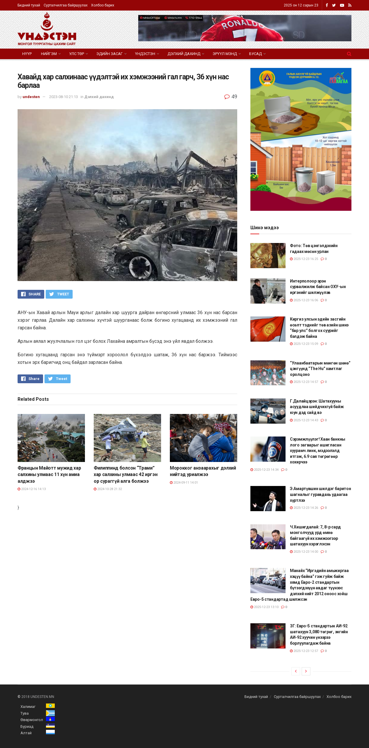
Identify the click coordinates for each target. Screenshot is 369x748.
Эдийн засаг (109, 54)
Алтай (26, 733)
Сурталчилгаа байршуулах (66, 5)
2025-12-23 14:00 (304, 552)
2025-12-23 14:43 (304, 420)
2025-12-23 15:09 (304, 344)
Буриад (26, 726)
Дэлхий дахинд (184, 54)
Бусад (255, 54)
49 (230, 96)
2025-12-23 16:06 (304, 300)
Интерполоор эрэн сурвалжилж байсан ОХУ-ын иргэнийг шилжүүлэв (318, 287)
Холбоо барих (102, 5)
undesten (31, 97)
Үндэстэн (145, 54)
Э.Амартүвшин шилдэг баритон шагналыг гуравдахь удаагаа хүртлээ (320, 494)
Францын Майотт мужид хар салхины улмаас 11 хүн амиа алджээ (49, 474)
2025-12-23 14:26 (304, 508)
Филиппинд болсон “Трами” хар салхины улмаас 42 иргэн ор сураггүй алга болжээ (125, 474)
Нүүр (27, 54)
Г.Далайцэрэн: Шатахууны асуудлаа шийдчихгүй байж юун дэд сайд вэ (317, 407)
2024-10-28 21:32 (108, 489)
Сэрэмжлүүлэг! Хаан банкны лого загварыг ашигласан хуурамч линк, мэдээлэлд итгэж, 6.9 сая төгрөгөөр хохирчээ (317, 450)
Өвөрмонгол (31, 720)
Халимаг (27, 706)
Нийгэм (49, 54)
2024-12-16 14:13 (32, 489)
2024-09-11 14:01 (184, 483)
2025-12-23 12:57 (304, 651)
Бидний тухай (29, 5)
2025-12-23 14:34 (264, 470)
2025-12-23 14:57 (304, 382)
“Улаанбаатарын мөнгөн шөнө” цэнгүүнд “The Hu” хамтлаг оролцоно (320, 369)
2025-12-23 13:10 (264, 607)
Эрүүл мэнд (225, 54)
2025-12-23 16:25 (304, 259)
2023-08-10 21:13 (63, 97)
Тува (24, 713)
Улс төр (76, 54)
